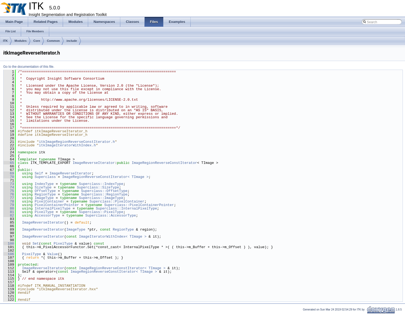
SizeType (43, 187)
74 (9, 187)
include (72, 40)
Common (53, 40)
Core (36, 40)
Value (52, 254)
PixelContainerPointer (57, 204)
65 (9, 162)
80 (9, 208)
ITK (5, 40)
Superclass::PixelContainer (116, 201)
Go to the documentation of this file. (28, 67)
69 (9, 173)
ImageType (44, 197)
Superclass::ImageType (101, 197)
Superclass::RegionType (104, 194)
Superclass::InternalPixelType (126, 208)
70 (9, 176)
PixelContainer (49, 201)
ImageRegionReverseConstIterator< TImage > (105, 176)
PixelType (44, 212)
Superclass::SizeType (98, 187)
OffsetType (45, 190)
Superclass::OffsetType (104, 190)
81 (9, 212)
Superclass (45, 176)
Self (39, 173)
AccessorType (47, 215)
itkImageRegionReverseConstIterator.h (77, 141)
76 (9, 194)
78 (9, 201)
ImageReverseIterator (94, 162)
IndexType (44, 183)
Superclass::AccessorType (110, 215)
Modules (21, 40)
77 (9, 197)
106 (9, 254)
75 (9, 190)
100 (9, 243)
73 (9, 183)
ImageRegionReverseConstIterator (164, 162)
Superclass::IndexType (101, 183)
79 (9, 204)
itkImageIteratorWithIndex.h (67, 145)
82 (9, 215)
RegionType (45, 194)
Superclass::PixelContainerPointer (139, 204)
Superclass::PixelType (101, 212)
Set (35, 243)
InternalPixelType (53, 208)
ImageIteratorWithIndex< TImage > (113, 236)
